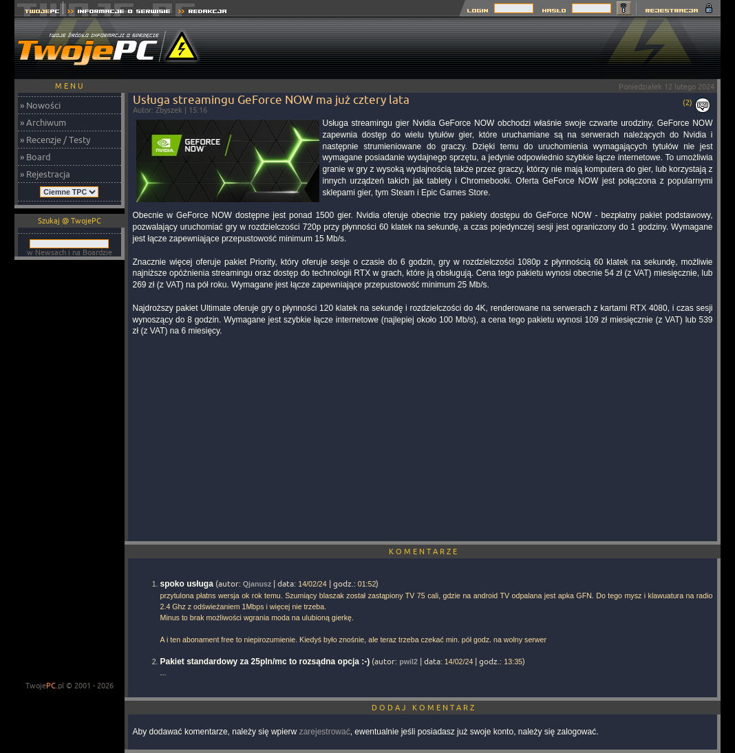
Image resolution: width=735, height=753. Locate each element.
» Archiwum (43, 122)
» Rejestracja (45, 174)
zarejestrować (324, 731)
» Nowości (40, 105)
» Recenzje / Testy (55, 139)
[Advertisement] (470, 48)
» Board (35, 157)
